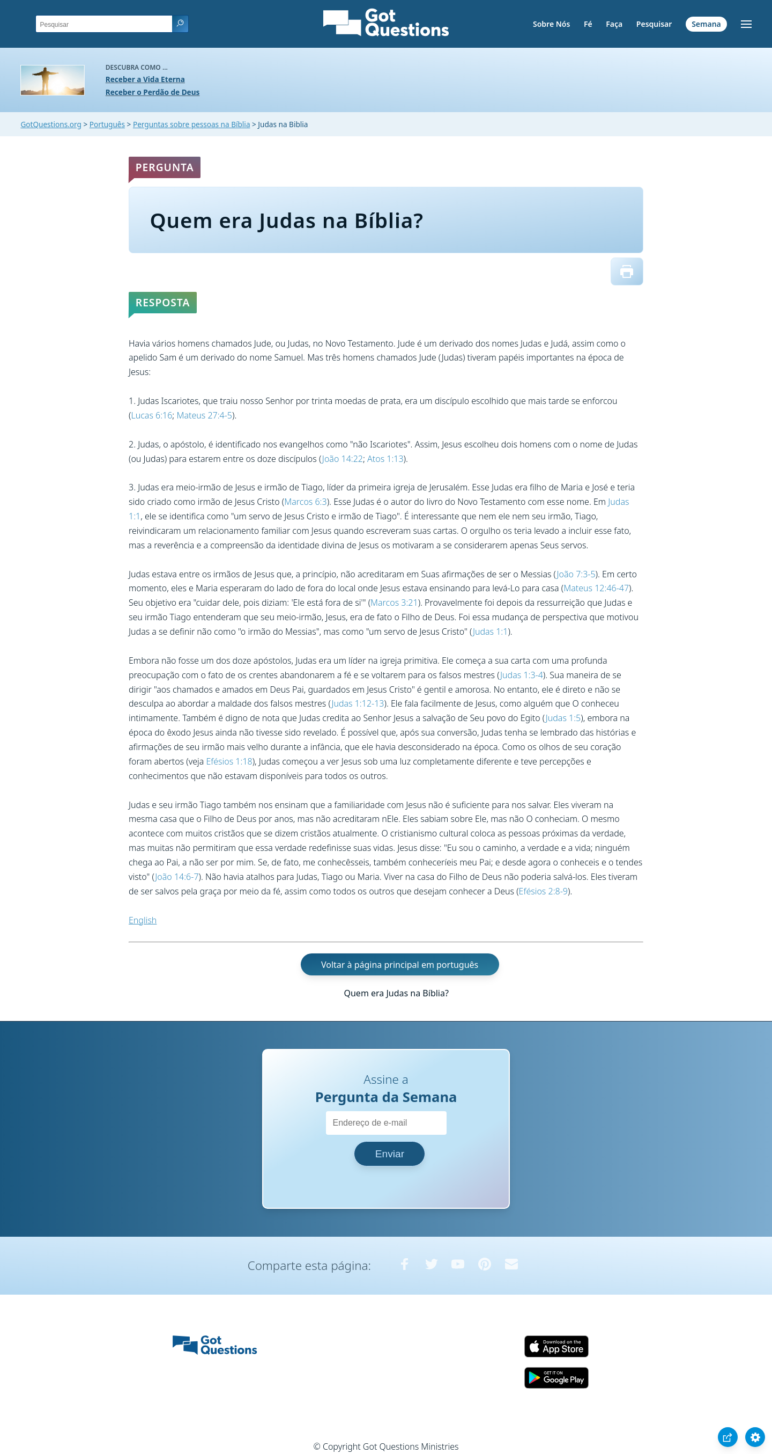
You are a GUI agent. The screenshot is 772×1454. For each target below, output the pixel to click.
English (143, 920)
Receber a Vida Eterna (145, 79)
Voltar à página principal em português (399, 964)
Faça (614, 24)
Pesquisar (654, 24)
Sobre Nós (551, 24)
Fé (588, 24)
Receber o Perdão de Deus (153, 92)
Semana (706, 24)
